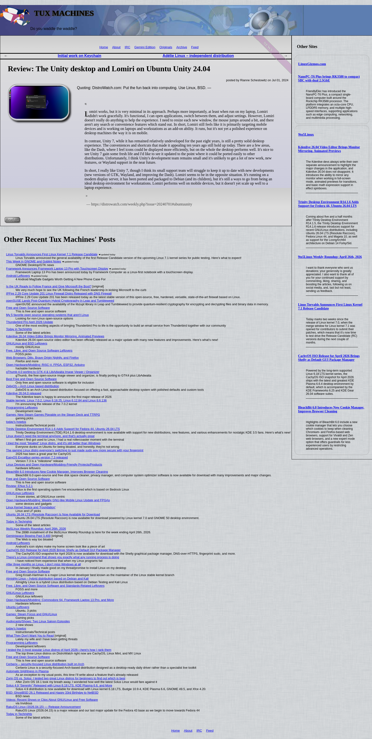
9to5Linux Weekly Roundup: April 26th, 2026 (330, 257)
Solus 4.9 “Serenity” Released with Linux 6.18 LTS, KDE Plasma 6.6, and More (59, 685)
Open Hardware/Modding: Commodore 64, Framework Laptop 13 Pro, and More (60, 600)
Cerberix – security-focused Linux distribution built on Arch (45, 664)
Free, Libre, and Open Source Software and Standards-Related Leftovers (55, 585)
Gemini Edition (144, 47)
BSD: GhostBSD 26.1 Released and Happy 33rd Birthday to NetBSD (52, 692)
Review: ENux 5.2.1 (19, 486)
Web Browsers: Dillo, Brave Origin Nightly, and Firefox (42, 357)
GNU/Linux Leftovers (20, 493)
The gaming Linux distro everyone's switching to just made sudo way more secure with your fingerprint (75, 450)
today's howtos (16, 422)
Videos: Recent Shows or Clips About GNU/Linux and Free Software (52, 699)
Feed (195, 47)
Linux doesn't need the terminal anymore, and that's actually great (50, 436)
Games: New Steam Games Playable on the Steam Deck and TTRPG (53, 414)
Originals (165, 47)
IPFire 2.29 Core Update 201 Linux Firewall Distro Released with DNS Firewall (59, 293)
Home (103, 47)
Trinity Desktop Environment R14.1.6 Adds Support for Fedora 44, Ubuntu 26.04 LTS (328, 204)
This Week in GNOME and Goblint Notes (33, 261)
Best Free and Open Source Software (31, 379)
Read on (12, 220)
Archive (181, 47)
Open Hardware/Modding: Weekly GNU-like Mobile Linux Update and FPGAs (58, 500)
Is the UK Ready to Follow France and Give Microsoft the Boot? (49, 286)
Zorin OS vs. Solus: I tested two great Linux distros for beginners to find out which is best (65, 678)
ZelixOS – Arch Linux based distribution (32, 386)
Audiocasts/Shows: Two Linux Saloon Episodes (38, 621)
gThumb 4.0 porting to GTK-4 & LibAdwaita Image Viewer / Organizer (52, 372)
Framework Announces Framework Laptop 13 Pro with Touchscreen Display (57, 268)
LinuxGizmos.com (312, 64)
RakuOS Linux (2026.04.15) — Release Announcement (43, 707)
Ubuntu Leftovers (17, 607)
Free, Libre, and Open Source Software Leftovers (39, 350)
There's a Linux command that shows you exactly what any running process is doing (62, 557)
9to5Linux (306, 134)
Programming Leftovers (22, 407)
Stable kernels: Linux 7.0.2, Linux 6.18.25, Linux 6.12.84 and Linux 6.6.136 (56, 400)
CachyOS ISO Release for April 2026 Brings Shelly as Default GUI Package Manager (329, 358)
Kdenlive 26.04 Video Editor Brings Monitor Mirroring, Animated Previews (329, 149)
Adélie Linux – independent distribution (198, 56)
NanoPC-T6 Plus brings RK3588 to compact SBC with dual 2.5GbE (329, 78)
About (116, 47)
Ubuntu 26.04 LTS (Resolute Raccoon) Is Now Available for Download (53, 514)
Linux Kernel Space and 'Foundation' (31, 507)
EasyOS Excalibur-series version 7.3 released (37, 457)
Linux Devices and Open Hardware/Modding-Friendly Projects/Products (54, 464)
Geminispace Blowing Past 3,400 (28, 536)
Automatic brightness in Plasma (27, 671)
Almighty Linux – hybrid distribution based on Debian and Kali (47, 578)
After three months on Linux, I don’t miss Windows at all (43, 564)
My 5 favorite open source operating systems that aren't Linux (47, 315)
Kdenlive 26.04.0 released (23, 393)
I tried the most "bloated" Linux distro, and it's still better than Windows (53, 443)
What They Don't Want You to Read (30, 635)
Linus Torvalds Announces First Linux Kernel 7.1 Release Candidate (52, 254)
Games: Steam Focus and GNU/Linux (31, 614)
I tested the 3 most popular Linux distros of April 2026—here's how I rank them (58, 650)
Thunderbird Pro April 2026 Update (29, 322)
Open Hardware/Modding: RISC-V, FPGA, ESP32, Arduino (45, 365)
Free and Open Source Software (28, 308)
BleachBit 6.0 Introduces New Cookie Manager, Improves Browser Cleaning (331, 409)
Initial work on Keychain (79, 56)
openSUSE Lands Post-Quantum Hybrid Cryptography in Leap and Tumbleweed (60, 300)
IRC (127, 47)
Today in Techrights (19, 329)
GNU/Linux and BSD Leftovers (26, 343)
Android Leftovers (18, 275)
